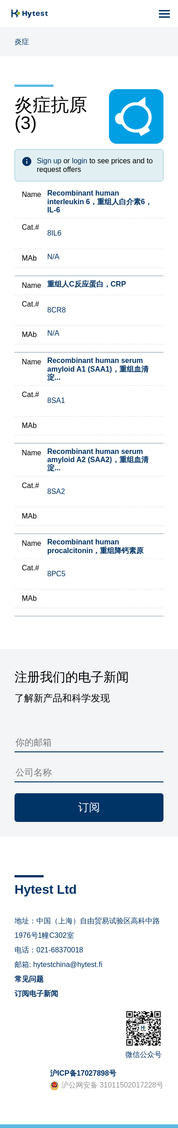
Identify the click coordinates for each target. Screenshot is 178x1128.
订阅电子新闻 (36, 993)
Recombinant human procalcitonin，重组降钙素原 (95, 546)
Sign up (49, 161)
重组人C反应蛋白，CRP (86, 284)
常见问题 (29, 979)
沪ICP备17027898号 (83, 1073)
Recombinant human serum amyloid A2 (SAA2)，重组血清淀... (97, 460)
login (79, 161)
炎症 (22, 41)
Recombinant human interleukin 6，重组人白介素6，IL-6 (99, 201)
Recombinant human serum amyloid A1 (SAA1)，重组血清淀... (97, 369)
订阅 (89, 807)
